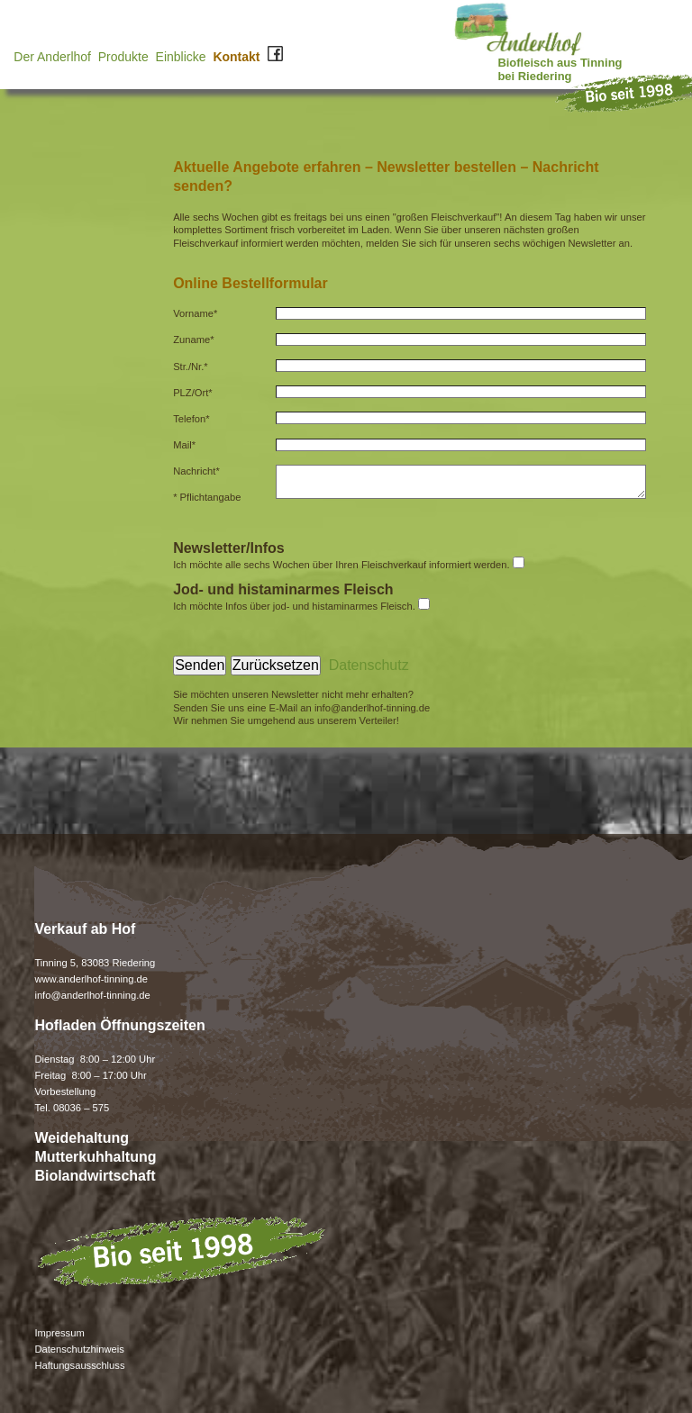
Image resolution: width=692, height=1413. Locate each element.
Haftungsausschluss (79, 1365)
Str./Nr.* (193, 366)
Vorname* (198, 313)
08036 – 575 (79, 1107)
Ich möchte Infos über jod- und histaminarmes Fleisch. (294, 606)
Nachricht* (199, 471)
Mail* (187, 444)
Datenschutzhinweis (79, 1349)
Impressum (59, 1332)
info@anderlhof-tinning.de (372, 707)
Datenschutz (369, 665)
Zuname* (196, 339)
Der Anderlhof (52, 57)
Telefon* (194, 418)
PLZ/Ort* (195, 392)
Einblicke (181, 57)
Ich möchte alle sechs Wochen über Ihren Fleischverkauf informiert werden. (341, 564)
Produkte (123, 57)
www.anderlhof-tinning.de (91, 979)
